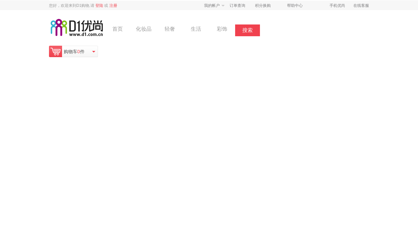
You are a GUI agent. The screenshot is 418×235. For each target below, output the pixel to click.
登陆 (99, 5)
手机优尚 (337, 5)
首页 (117, 29)
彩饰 (222, 29)
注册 (113, 5)
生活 (196, 29)
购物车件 (74, 51)
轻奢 (170, 29)
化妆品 (144, 29)
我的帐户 (212, 5)
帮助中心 (295, 5)
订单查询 (237, 5)
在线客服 (361, 5)
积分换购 (263, 5)
